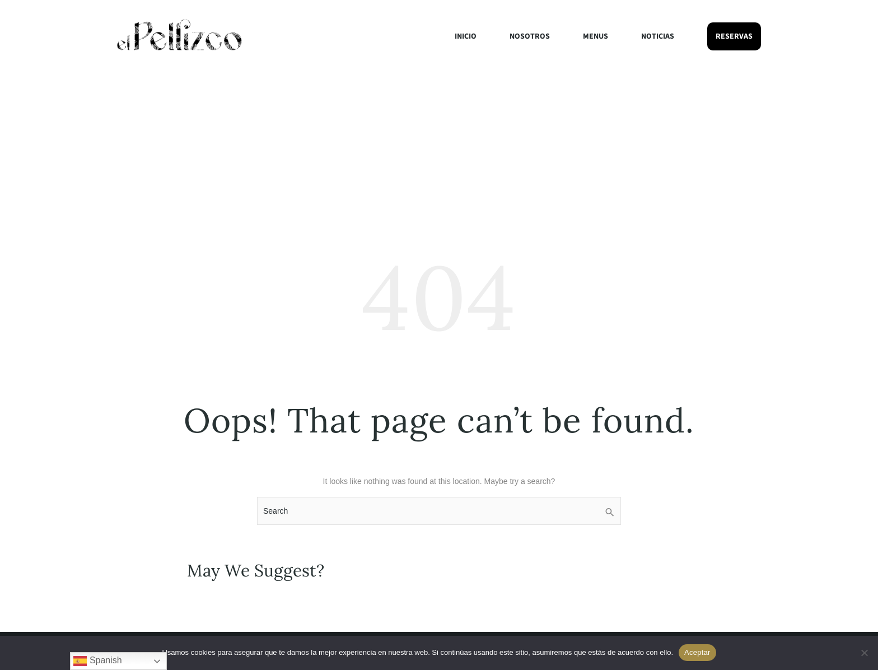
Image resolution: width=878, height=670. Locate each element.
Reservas (734, 36)
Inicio (466, 36)
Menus (595, 36)
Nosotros (530, 36)
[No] (864, 652)
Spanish (97, 661)
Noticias (657, 36)
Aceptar (697, 652)
